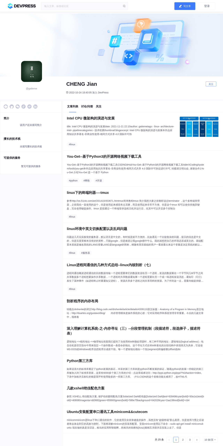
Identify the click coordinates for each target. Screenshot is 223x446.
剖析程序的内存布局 (82, 301)
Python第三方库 (80, 361)
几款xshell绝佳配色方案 (86, 388)
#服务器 (85, 252)
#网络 (86, 180)
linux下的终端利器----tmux (88, 193)
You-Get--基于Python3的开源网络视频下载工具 (104, 156)
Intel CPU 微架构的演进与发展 (90, 118)
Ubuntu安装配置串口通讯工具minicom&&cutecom (107, 412)
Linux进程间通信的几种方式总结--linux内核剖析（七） (110, 265)
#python (73, 180)
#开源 (99, 180)
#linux (72, 144)
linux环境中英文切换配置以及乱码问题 (97, 229)
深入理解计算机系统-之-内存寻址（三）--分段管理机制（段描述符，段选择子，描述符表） (133, 331)
